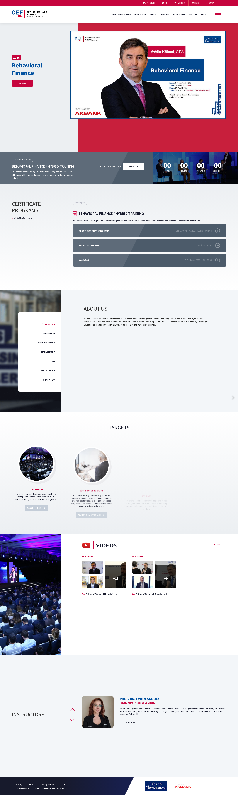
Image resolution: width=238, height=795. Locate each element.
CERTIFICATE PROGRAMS (121, 14)
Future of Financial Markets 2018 (149, 600)
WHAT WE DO (47, 379)
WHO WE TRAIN (46, 370)
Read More (130, 722)
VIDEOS (203, 14)
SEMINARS (153, 14)
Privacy (18, 784)
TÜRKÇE (195, 3)
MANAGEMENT (46, 352)
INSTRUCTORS (179, 14)
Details (22, 83)
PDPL (31, 784)
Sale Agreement (47, 784)
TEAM (50, 361)
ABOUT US (192, 14)
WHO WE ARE (47, 333)
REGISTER (133, 166)
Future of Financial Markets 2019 (99, 600)
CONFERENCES (140, 14)
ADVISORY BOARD (44, 342)
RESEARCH (165, 14)
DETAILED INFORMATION (110, 167)
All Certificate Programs (22, 218)
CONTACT (209, 3)
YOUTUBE (149, 3)
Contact (66, 784)
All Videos (215, 551)
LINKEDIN (179, 3)
